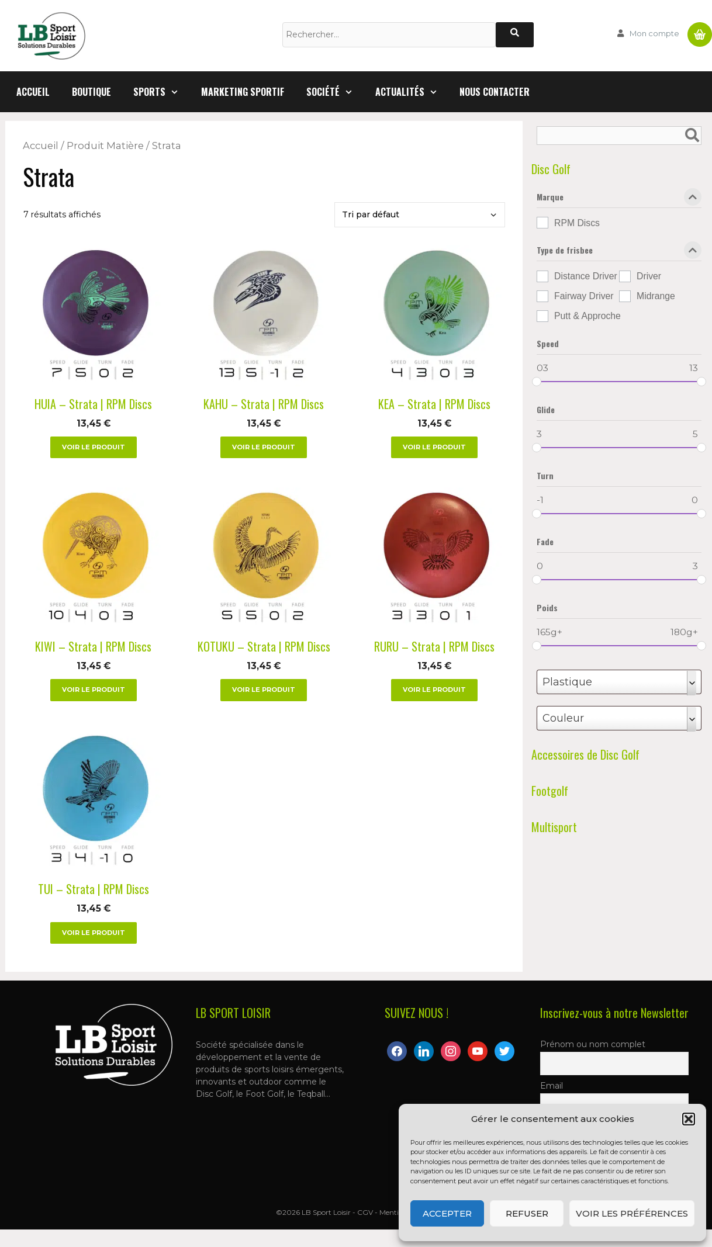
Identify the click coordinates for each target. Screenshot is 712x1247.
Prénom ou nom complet (592, 1044)
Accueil (33, 92)
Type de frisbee (619, 252)
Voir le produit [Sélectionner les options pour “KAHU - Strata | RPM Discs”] (263, 447)
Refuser (527, 1213)
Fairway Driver (584, 296)
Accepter (447, 1213)
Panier (699, 29)
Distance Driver (585, 276)
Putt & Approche (587, 316)
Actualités (412, 91)
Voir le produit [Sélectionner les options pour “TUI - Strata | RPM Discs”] (93, 933)
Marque (619, 199)
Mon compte (654, 33)
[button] (688, 1119)
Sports (161, 91)
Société (335, 91)
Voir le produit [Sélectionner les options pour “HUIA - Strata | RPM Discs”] (93, 447)
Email (551, 1085)
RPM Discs (577, 223)
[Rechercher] (515, 34)
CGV (365, 1212)
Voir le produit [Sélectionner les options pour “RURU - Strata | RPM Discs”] (434, 689)
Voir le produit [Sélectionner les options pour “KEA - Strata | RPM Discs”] (434, 447)
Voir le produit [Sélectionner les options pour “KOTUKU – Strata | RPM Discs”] (263, 689)
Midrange (656, 296)
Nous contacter (494, 92)
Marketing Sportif (242, 92)
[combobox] (619, 682)
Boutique (91, 92)
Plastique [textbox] (567, 682)
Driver (649, 276)
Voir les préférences (632, 1213)
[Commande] (419, 214)
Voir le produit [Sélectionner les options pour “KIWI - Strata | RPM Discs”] (93, 689)
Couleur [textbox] (563, 718)
